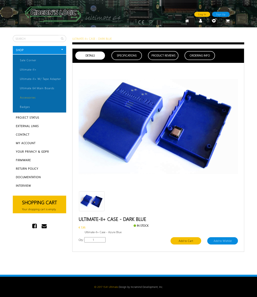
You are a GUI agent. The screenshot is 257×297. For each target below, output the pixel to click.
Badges (25, 107)
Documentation (28, 177)
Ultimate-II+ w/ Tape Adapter (40, 79)
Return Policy (27, 168)
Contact (22, 134)
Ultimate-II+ (28, 69)
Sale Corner (28, 60)
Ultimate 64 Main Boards (37, 88)
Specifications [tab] (127, 55)
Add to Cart (186, 241)
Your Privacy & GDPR (32, 151)
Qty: (81, 240)
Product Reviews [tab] (163, 55)
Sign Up (221, 14)
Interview (23, 186)
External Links (27, 126)
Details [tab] (90, 55)
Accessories (28, 97)
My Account (26, 143)
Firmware (23, 160)
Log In (202, 14)
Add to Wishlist (223, 241)
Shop (39, 50)
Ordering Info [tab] (200, 55)
